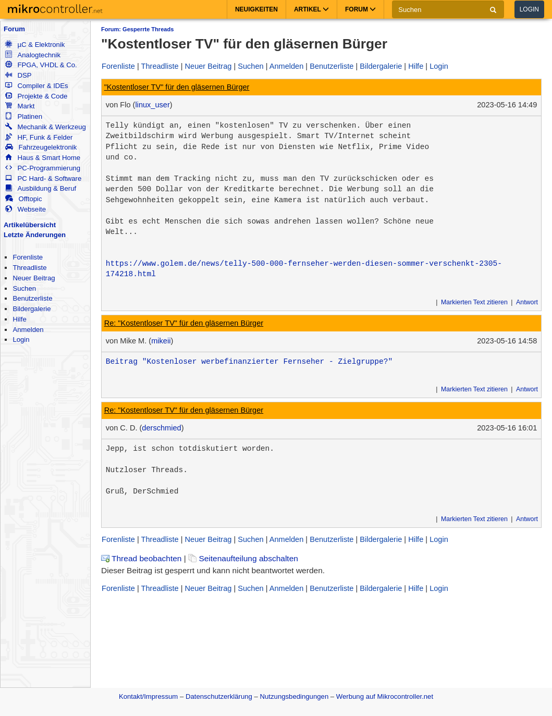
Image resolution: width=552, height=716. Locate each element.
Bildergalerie (32, 309)
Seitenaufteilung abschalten (243, 558)
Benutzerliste (32, 298)
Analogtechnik (32, 55)
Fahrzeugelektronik (41, 147)
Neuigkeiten (256, 9)
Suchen (24, 288)
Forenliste (28, 257)
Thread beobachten (141, 558)
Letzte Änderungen (35, 235)
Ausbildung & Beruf (40, 188)
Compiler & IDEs (36, 86)
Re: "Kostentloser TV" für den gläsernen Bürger (184, 323)
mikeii (160, 341)
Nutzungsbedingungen (294, 696)
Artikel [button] (311, 9)
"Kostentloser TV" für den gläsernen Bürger (177, 87)
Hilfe (19, 319)
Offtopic (23, 199)
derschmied (161, 428)
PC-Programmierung (42, 168)
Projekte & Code (36, 96)
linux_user (152, 105)
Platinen (23, 116)
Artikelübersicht (30, 225)
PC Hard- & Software (43, 178)
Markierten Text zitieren (474, 302)
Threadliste (29, 267)
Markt (19, 106)
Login (529, 9)
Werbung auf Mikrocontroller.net (384, 696)
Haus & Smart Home (42, 158)
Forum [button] (360, 9)
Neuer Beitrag (34, 278)
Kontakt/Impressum (148, 696)
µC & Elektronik (35, 44)
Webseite (25, 209)
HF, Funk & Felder (38, 137)
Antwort (527, 302)
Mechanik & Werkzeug (45, 127)
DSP (18, 75)
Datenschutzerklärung (219, 696)
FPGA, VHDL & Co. (41, 65)
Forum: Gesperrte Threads (137, 29)
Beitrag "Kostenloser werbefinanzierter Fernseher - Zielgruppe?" (249, 361)
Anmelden (28, 330)
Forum (14, 29)
